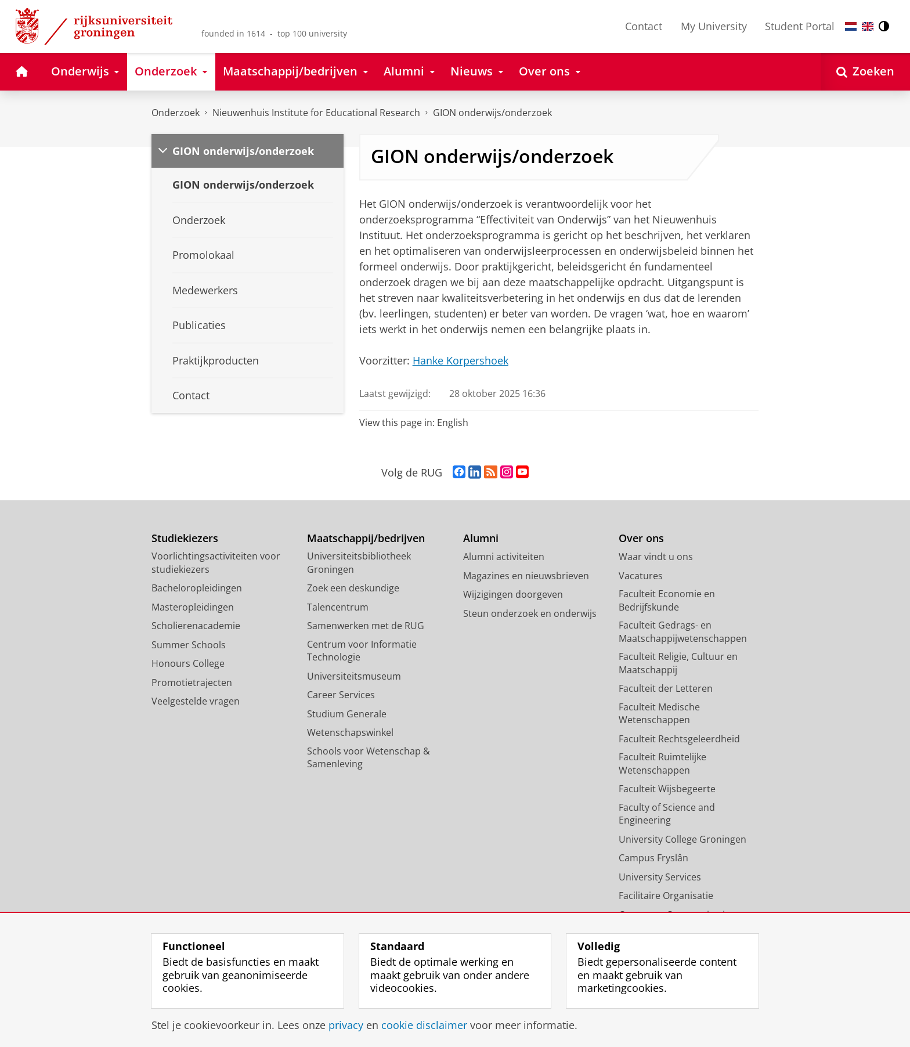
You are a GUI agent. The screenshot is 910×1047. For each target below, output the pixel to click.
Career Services (341, 694)
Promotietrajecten (191, 682)
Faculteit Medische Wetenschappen (659, 714)
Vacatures (641, 575)
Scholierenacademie (195, 625)
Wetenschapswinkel (350, 732)
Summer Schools (188, 644)
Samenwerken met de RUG (365, 625)
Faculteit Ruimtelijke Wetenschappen (662, 763)
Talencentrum (338, 607)
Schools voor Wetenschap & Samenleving (368, 758)
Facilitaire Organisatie (666, 895)
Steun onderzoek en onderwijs (530, 613)
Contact (643, 26)
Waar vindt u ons (656, 556)
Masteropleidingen (192, 607)
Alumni (481, 538)
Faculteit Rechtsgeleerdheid (679, 738)
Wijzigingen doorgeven (513, 594)
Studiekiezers (184, 538)
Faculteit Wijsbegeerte (667, 788)
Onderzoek (175, 112)
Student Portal (800, 26)
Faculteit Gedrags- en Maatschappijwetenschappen (683, 632)
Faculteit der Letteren (666, 688)
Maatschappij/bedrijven (366, 538)
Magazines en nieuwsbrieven (526, 575)
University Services (660, 877)
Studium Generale (347, 713)
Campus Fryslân (653, 857)
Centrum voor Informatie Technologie (362, 651)
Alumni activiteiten (503, 556)
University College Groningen (682, 839)
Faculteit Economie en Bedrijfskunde (667, 600)
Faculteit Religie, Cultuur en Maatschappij (678, 663)
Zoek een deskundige (353, 588)
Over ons (641, 538)
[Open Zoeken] (865, 72)
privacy (345, 1025)
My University (714, 26)
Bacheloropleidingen (196, 588)
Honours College (188, 663)
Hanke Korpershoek (460, 360)
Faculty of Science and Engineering (667, 814)
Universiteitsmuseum (354, 676)
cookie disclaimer (424, 1025)
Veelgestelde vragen (195, 701)
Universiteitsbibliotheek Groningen (359, 563)
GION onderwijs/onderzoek (492, 112)
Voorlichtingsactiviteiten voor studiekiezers (215, 563)
